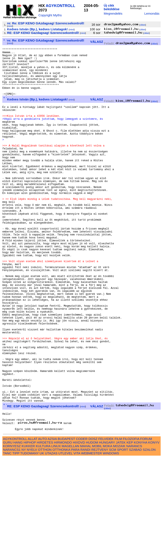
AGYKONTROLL (60, 6)
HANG (18, 521)
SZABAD (135, 528)
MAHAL (85, 525)
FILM (118, 518)
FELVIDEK (106, 518)
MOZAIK (119, 525)
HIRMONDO (63, 521)
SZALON (149, 528)
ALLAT (32, 518)
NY (23, 528)
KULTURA (43, 525)
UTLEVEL (65, 532)
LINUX (56, 525)
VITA (76, 532)
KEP (129, 521)
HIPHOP (30, 521)
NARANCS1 (12, 528)
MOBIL (97, 525)
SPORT (122, 528)
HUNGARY (107, 521)
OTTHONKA (61, 528)
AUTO (42, 518)
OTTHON (45, 528)
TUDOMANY (29, 532)
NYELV (32, 528)
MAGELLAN (70, 525)
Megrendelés (113, 13)
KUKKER (28, 525)
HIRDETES (45, 521)
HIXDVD (79, 521)
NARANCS (134, 525)
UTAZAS (51, 532)
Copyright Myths (50, 15)
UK (41, 532)
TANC (7, 532)
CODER (82, 518)
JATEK (121, 521)
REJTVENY (99, 528)
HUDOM (92, 521)
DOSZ (93, 518)
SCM (112, 528)
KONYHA (140, 521)
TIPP (15, 532)
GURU (8, 521)
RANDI (85, 528)
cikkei (142, 25)
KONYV (153, 521)
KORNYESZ (12, 525)
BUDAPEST (66, 518)
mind (10, 26)
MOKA (107, 525)
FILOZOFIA (131, 518)
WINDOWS (111, 532)
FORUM (146, 518)
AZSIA (52, 518)
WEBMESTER (91, 532)
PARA (75, 528)
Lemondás (151, 13)
